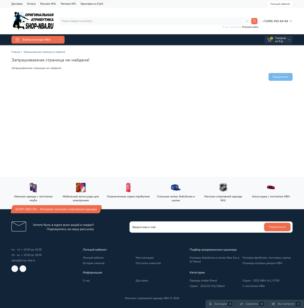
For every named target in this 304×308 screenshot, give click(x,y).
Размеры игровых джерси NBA (262, 263)
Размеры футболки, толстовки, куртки (267, 258)
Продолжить (280, 77)
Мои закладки (145, 258)
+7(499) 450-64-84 (275, 21)
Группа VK (161, 39)
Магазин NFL (68, 4)
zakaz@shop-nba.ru (23, 260)
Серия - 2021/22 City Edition (207, 286)
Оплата (31, 4)
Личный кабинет (280, 4)
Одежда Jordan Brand (203, 280)
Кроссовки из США (92, 4)
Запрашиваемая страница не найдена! (44, 51)
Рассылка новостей (148, 263)
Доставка (16, 4)
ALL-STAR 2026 (81, 39)
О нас (86, 280)
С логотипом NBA (254, 286)
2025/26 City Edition (136, 39)
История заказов (93, 263)
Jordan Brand (108, 39)
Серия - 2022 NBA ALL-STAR (261, 280)
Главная (15, 51)
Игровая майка (250, 26)
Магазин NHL (48, 4)
